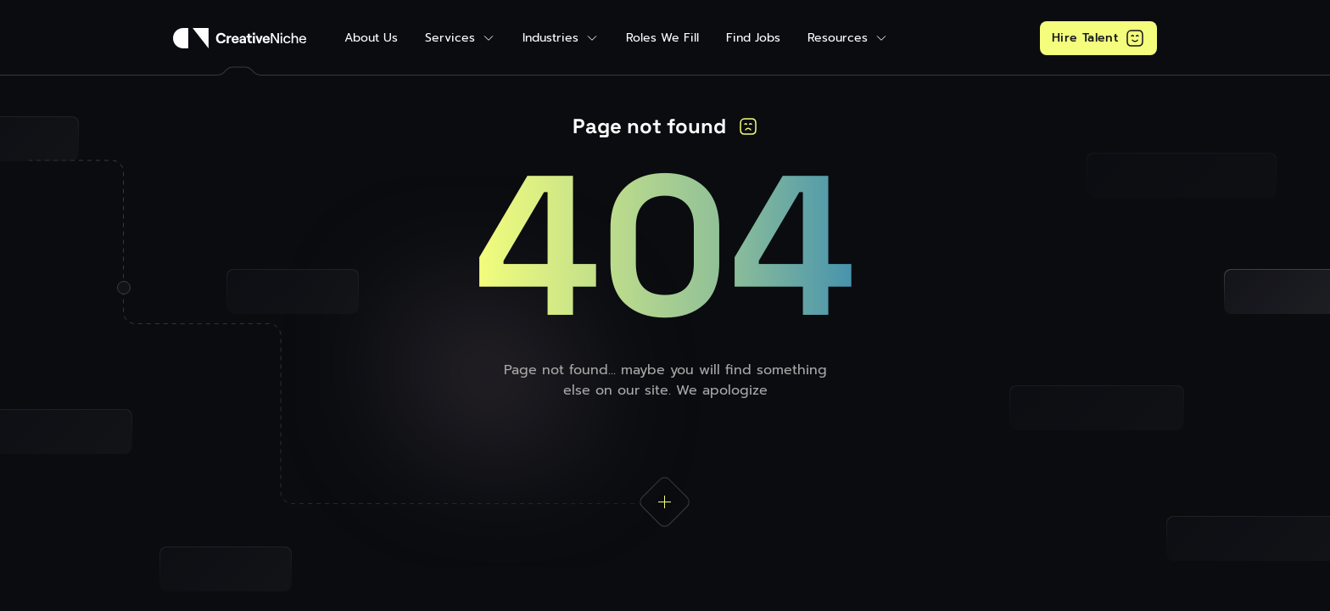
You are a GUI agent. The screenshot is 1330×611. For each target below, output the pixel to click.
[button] (460, 38)
